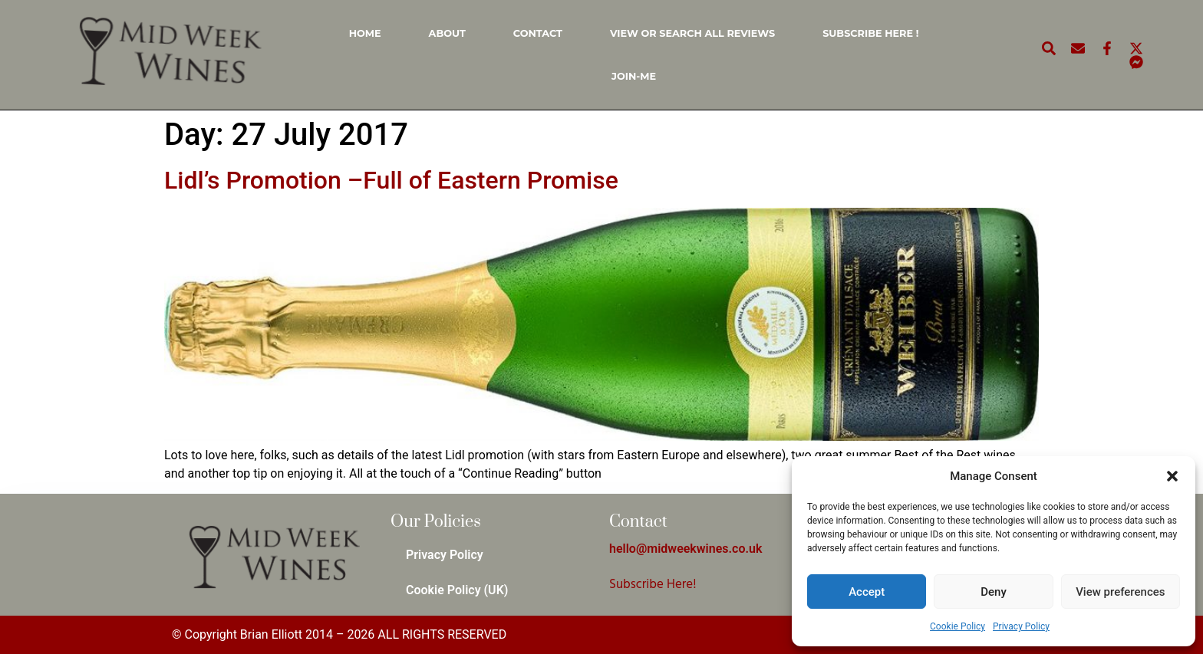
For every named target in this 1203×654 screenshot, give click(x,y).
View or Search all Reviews (692, 33)
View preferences (1120, 592)
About (447, 33)
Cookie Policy (957, 626)
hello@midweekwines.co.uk (685, 548)
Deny (994, 592)
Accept (867, 592)
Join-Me (633, 76)
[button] (1172, 476)
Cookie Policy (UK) (457, 590)
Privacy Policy (1021, 626)
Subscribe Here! (653, 584)
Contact (537, 33)
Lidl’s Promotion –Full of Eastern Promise (391, 180)
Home (365, 33)
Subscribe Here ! (870, 33)
